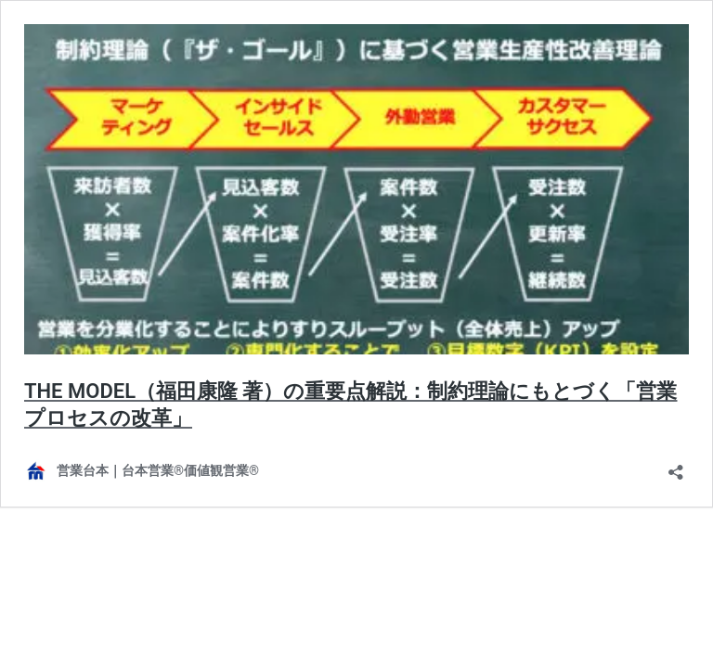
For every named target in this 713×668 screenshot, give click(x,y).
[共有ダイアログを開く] (676, 466)
